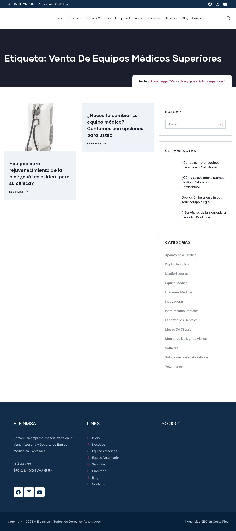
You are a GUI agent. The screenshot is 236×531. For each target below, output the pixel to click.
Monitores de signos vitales (186, 339)
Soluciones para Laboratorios (187, 357)
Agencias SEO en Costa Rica (207, 521)
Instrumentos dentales (181, 311)
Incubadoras (174, 301)
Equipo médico (176, 283)
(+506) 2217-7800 (33, 470)
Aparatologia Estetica (180, 255)
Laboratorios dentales (181, 320)
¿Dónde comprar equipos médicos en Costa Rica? (200, 165)
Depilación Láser (177, 264)
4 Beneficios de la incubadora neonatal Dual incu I (204, 215)
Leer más (19, 193)
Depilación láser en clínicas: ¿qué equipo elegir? (202, 200)
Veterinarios (174, 366)
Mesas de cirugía (178, 329)
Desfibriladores (176, 274)
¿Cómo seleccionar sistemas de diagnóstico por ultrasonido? (203, 182)
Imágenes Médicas (179, 292)
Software (171, 348)
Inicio (143, 81)
